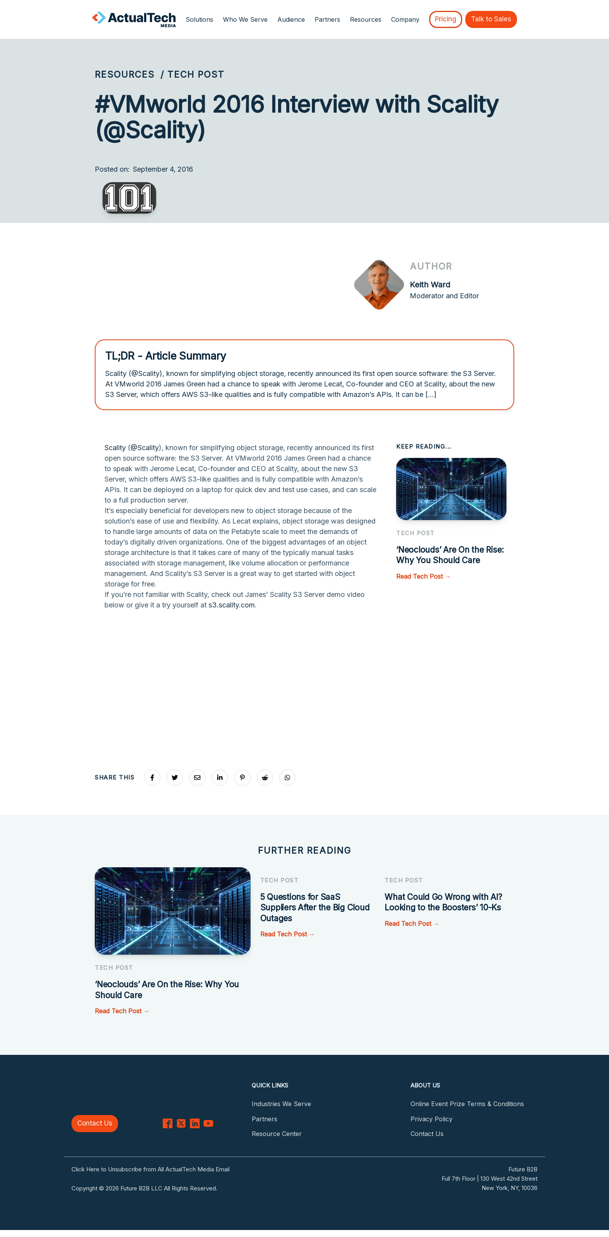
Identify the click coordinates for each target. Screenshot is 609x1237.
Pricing (445, 19)
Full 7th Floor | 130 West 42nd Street (490, 1178)
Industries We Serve (281, 1104)
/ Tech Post (192, 74)
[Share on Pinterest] (242, 777)
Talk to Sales (491, 19)
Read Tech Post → (423, 576)
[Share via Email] (197, 777)
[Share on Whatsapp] (287, 777)
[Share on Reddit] (265, 777)
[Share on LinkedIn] (220, 777)
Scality (115, 448)
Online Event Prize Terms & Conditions (467, 1104)
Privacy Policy (431, 1119)
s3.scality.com (232, 605)
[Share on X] (175, 777)
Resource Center (277, 1134)
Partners (327, 19)
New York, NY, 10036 (510, 1188)
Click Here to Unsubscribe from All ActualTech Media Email (150, 1169)
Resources (125, 74)
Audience (291, 19)
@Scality (144, 448)
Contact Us (94, 1123)
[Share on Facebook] (152, 777)
